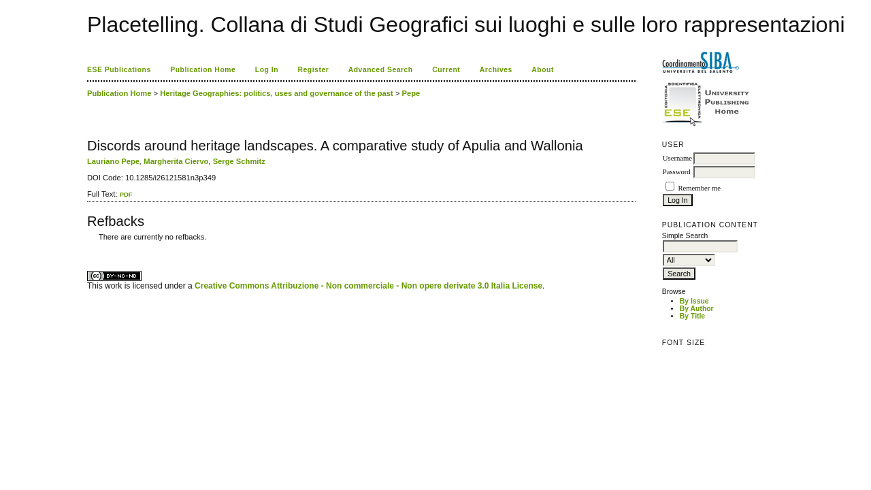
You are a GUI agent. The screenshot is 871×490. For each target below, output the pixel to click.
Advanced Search (380, 70)
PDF (126, 194)
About (542, 70)
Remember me (699, 188)
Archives (496, 70)
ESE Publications (119, 70)
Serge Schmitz (239, 161)
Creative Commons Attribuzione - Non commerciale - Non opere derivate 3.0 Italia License (368, 286)
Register (313, 70)
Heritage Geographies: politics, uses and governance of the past (276, 93)
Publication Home (202, 70)
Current (446, 70)
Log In (266, 70)
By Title (692, 316)
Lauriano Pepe (113, 161)
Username (677, 158)
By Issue (694, 301)
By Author (697, 308)
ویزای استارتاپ (90, 246)
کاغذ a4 (88, 246)
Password (677, 172)
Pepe (411, 93)
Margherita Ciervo (176, 161)
